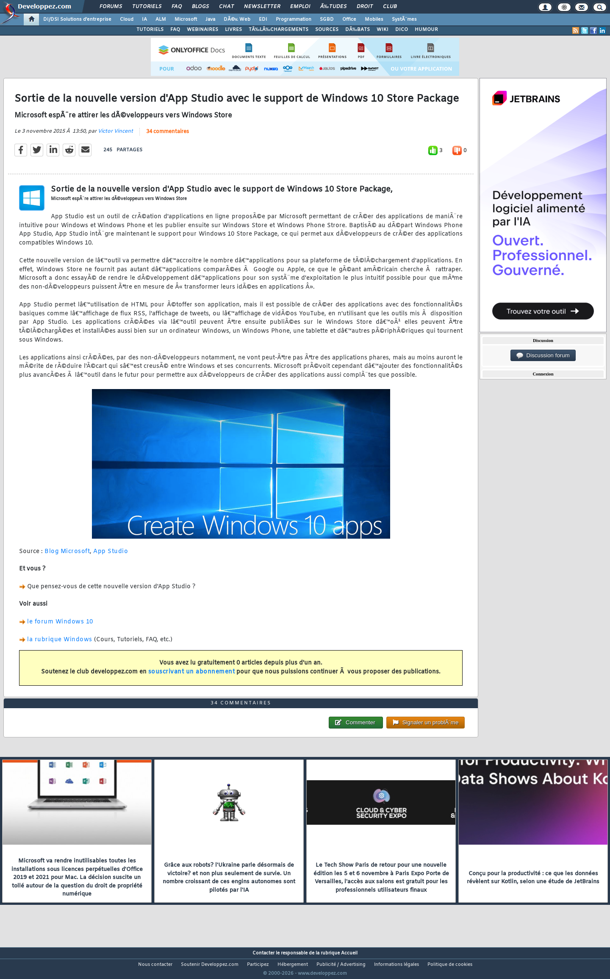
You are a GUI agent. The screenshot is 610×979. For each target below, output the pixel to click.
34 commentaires (167, 137)
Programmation (293, 19)
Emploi (300, 6)
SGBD (327, 19)
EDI (263, 19)
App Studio (110, 557)
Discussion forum (543, 355)
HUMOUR (426, 30)
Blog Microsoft (67, 557)
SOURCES (326, 30)
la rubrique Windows (59, 645)
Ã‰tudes (333, 6)
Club (389, 6)
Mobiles (374, 19)
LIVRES (233, 30)
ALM (160, 19)
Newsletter (262, 6)
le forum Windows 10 (60, 627)
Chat (226, 6)
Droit (365, 6)
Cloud (126, 19)
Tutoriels (146, 6)
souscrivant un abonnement (191, 677)
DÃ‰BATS (357, 30)
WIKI (382, 30)
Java (210, 19)
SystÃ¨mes (404, 19)
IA (144, 19)
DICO (401, 30)
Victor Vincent (115, 136)
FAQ (177, 6)
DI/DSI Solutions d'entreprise (77, 19)
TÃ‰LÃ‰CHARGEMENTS (278, 30)
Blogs (200, 6)
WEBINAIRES (202, 30)
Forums (111, 6)
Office (349, 19)
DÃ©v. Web (237, 19)
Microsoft (186, 19)
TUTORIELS (150, 30)
